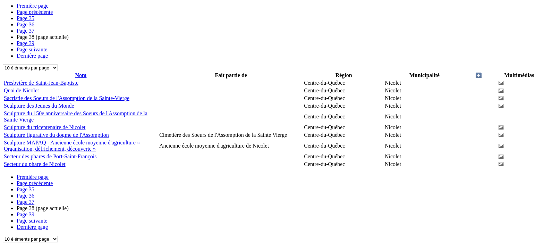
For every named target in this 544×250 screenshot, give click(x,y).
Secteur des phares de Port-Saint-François (50, 156)
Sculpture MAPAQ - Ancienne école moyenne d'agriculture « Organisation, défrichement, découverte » (72, 146)
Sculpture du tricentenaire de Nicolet (44, 127)
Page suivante (32, 49)
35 (25, 18)
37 (25, 31)
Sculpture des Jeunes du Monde (39, 106)
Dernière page (32, 56)
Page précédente (35, 12)
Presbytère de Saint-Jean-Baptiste (41, 83)
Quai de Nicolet (21, 90)
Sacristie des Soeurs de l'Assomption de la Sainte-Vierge (66, 98)
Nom (81, 75)
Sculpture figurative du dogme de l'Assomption (56, 135)
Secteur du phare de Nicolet (35, 164)
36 (25, 24)
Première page (33, 6)
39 (25, 43)
